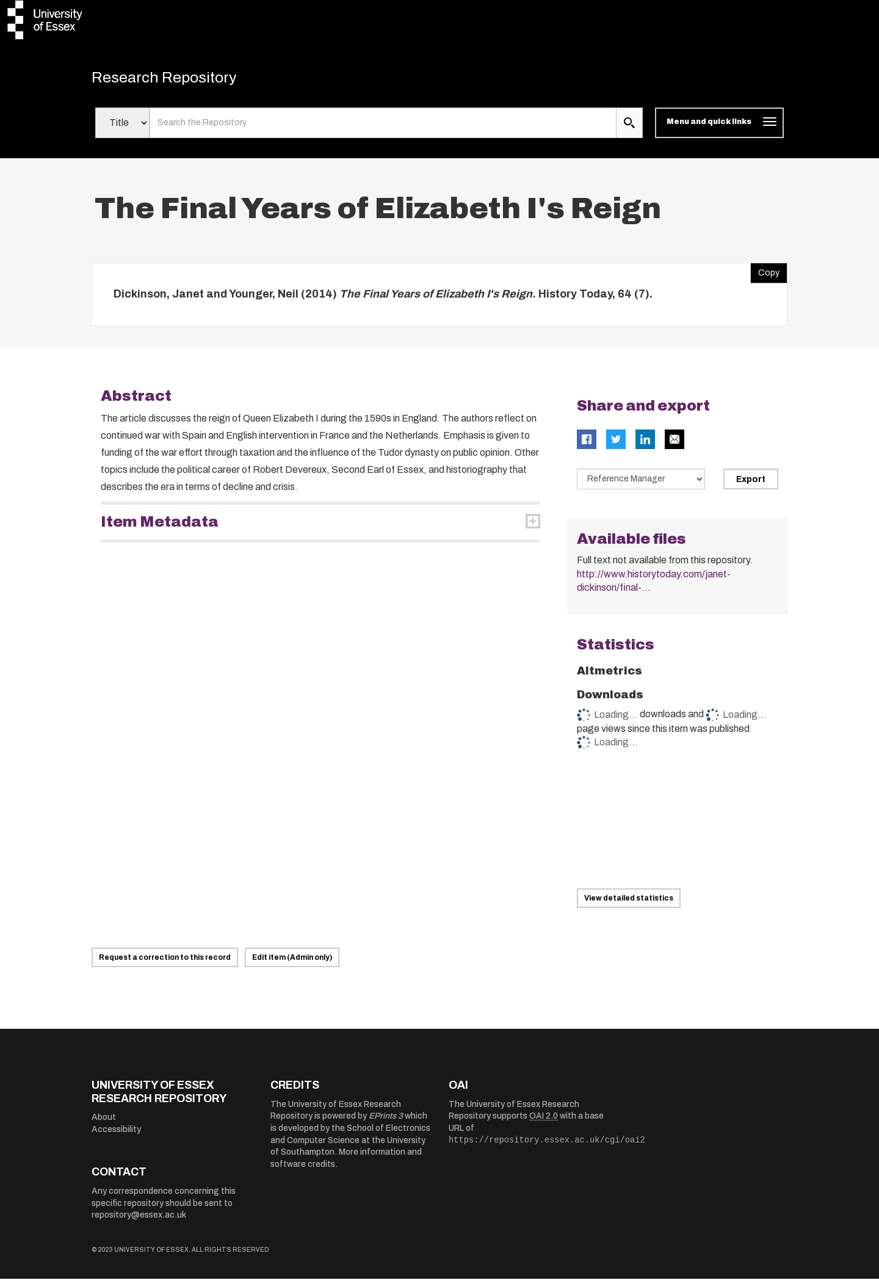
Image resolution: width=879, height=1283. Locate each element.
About (104, 1121)
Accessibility (116, 1133)
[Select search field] (122, 127)
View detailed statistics (628, 902)
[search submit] (629, 127)
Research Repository (177, 79)
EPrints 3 (386, 1120)
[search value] (383, 127)
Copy (765, 273)
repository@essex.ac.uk (139, 1219)
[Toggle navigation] (719, 127)
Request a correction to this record (165, 961)
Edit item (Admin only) (292, 961)
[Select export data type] (641, 483)
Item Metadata (160, 526)
